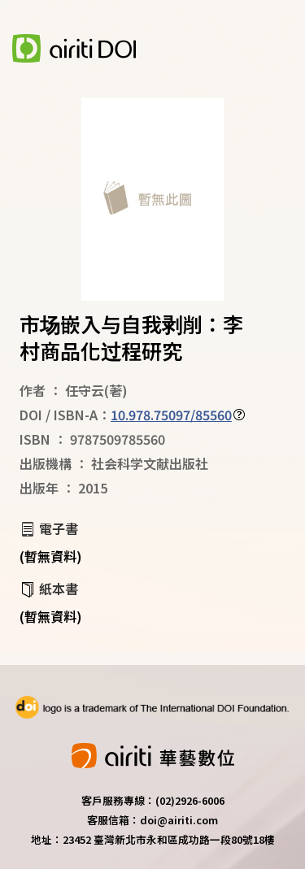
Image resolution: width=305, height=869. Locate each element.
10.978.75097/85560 (171, 414)
